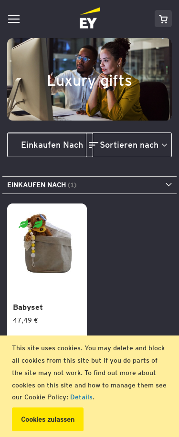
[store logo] (62, 18)
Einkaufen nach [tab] (52, 145)
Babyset (28, 307)
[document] (90, 386)
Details (81, 397)
